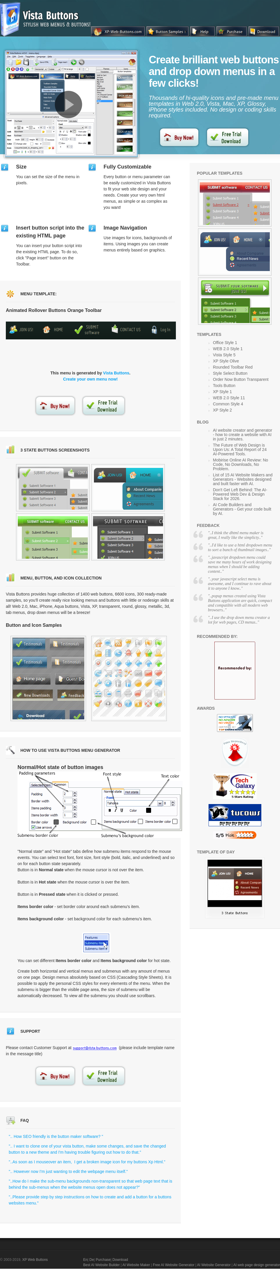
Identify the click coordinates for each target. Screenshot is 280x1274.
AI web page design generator (256, 1265)
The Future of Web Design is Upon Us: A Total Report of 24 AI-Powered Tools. (240, 449)
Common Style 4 (228, 404)
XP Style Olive (226, 361)
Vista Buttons (116, 373)
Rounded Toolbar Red (233, 367)
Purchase (103, 1260)
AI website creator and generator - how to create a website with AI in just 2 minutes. (242, 434)
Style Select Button (230, 373)
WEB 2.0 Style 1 (228, 348)
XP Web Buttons (35, 1260)
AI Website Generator (214, 1265)
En (85, 1260)
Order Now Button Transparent (241, 379)
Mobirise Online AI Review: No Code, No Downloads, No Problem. (240, 464)
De (91, 1260)
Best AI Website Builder (101, 1265)
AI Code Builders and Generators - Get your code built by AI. (242, 509)
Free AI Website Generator (174, 1265)
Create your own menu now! (90, 379)
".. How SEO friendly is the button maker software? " (56, 1136)
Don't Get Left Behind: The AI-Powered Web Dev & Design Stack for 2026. (240, 494)
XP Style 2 (222, 410)
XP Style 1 (222, 391)
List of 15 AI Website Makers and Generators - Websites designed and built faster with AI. (242, 479)
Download (120, 1260)
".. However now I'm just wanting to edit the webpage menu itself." (68, 1171)
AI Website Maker (136, 1265)
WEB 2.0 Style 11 (229, 397)
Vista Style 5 (224, 355)
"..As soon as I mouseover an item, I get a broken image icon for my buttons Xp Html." (87, 1162)
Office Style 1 (225, 342)
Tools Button (224, 385)
